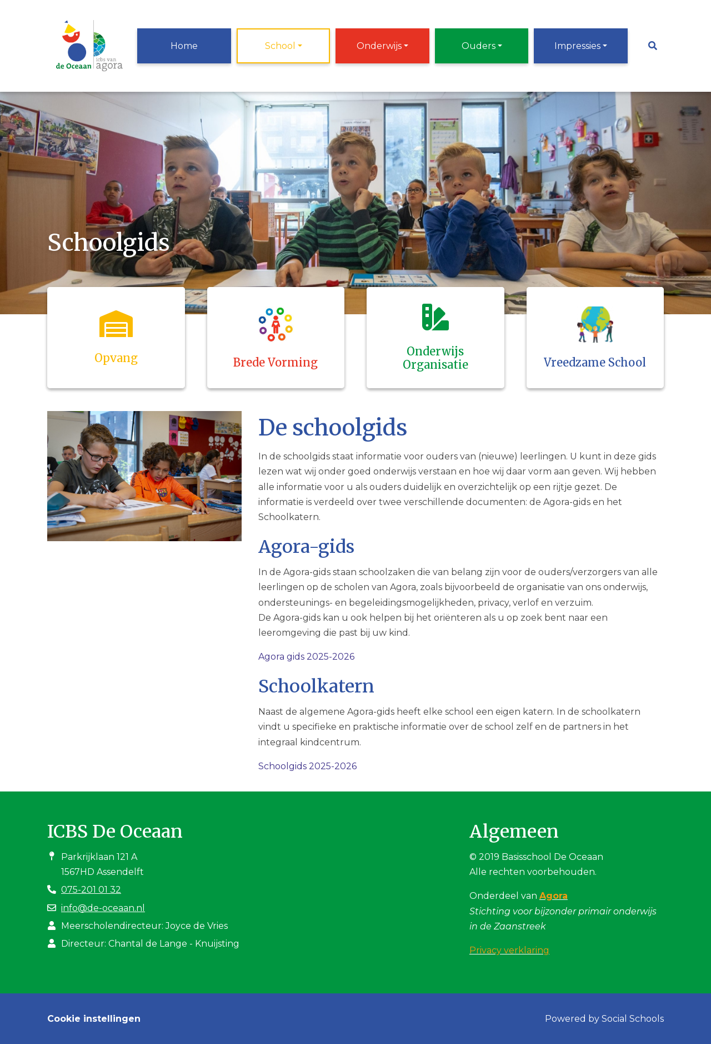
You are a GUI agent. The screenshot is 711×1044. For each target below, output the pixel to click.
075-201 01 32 (91, 889)
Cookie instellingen (94, 1018)
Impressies (577, 46)
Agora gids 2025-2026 (306, 656)
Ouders (478, 46)
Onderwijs (379, 46)
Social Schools (633, 1018)
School (280, 46)
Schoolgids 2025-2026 (307, 766)
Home (184, 46)
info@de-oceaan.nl (103, 908)
